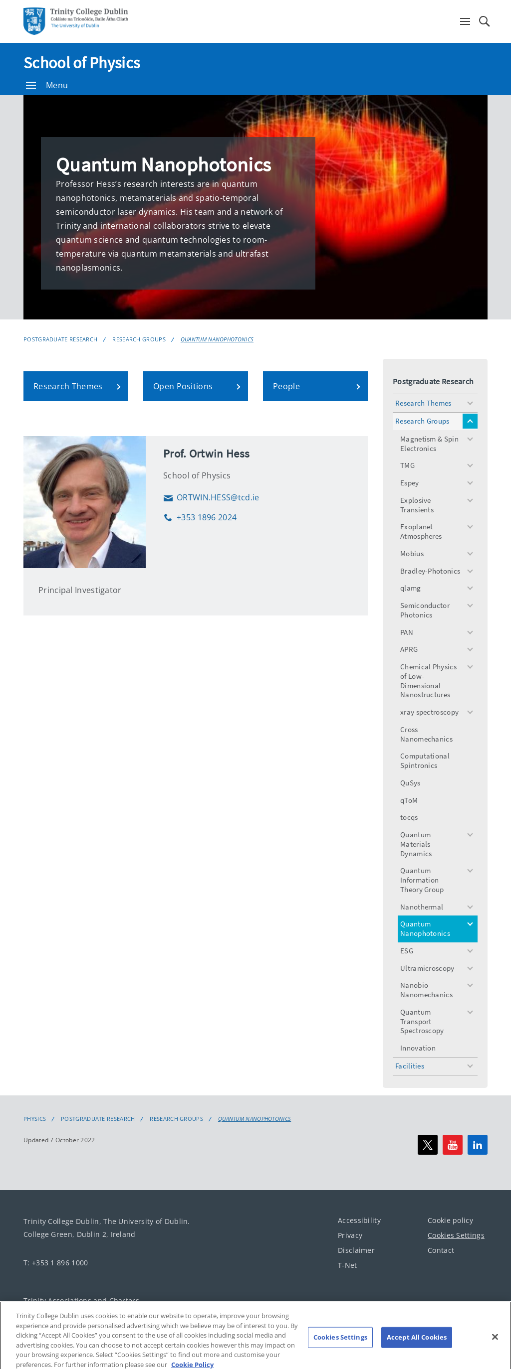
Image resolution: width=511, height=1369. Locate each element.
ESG (406, 950)
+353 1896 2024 (200, 517)
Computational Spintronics (425, 760)
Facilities (409, 1065)
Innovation (418, 1048)
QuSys (410, 782)
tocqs (409, 817)
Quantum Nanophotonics (217, 339)
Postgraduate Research (60, 339)
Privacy (350, 1234)
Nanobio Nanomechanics (426, 989)
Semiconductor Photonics (425, 610)
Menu (47, 85)
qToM (409, 800)
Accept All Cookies (417, 1349)
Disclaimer (356, 1249)
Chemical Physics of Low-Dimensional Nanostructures (428, 680)
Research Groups (139, 339)
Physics (34, 1118)
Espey (409, 482)
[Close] (495, 1350)
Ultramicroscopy (427, 968)
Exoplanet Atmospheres (421, 531)
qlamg (410, 588)
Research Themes (423, 403)
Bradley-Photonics (430, 571)
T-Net (347, 1264)
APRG (409, 649)
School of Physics (81, 63)
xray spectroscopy (429, 712)
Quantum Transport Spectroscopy (422, 1021)
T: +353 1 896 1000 (55, 1262)
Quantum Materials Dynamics (416, 844)
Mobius (412, 553)
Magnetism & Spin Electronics (429, 443)
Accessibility (359, 1219)
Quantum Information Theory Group (422, 880)
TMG (407, 465)
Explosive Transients (417, 504)
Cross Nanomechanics (426, 734)
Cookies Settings (456, 1234)
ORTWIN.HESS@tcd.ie (211, 497)
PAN (406, 632)
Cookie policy (450, 1219)
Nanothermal (421, 907)
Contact (441, 1249)
